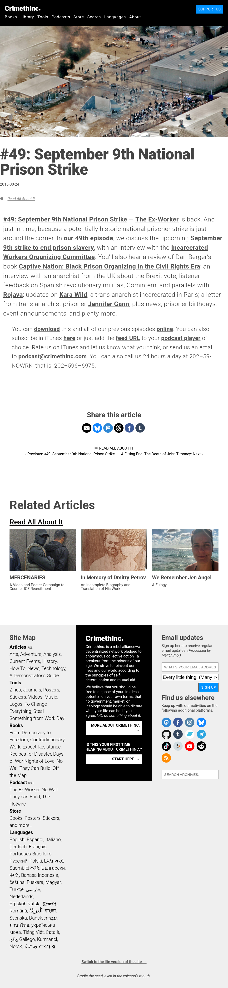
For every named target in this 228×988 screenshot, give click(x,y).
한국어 (49, 903)
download (47, 329)
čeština (17, 882)
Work (15, 747)
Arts (14, 654)
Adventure (30, 654)
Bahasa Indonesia (39, 875)
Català (52, 932)
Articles (18, 647)
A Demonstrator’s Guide (34, 675)
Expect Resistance (41, 747)
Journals (32, 690)
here (69, 338)
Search (94, 16)
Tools (42, 16)
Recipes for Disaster (30, 754)
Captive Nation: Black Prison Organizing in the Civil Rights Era (109, 266)
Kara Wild (73, 294)
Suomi (16, 868)
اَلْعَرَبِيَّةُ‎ (36, 911)
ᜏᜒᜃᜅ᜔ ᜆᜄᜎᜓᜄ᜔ (39, 946)
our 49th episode (88, 238)
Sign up (208, 687)
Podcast (18, 782)
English (17, 839)
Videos (35, 697)
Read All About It (21, 199)
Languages (115, 16)
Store (79, 16)
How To (17, 668)
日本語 (32, 868)
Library (27, 16)
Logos (16, 704)
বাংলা (50, 911)
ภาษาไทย (19, 925)
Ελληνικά (54, 861)
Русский (18, 861)
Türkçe (17, 889)
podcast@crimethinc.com (52, 356)
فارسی (33, 889)
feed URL (128, 338)
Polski (36, 861)
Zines (15, 690)
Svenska (18, 918)
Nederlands (21, 896)
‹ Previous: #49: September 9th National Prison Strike (70, 454)
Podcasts (61, 16)
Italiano (53, 839)
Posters (51, 690)
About (135, 16)
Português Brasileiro (30, 854)
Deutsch (18, 846)
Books (11, 16)
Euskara (35, 882)
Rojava (13, 294)
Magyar (53, 882)
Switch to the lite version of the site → (113, 961)
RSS (30, 647)
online (165, 329)
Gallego (27, 939)
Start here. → (126, 759)
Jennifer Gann (108, 303)
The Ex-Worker (157, 219)
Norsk (16, 946)
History (49, 661)
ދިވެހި (13, 939)
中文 (14, 875)
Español (35, 839)
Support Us (209, 9)
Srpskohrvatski (25, 903)
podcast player (180, 338)
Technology (53, 668)
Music (51, 697)
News (34, 668)
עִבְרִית (50, 918)
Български (53, 868)
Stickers (18, 697)
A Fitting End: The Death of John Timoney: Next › (162, 454)
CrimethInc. (22, 8)
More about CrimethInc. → (115, 727)
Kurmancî (47, 939)
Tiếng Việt (33, 932)
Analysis (52, 654)
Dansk (35, 918)
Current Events (25, 661)
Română (18, 911)
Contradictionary (47, 740)
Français (38, 846)
